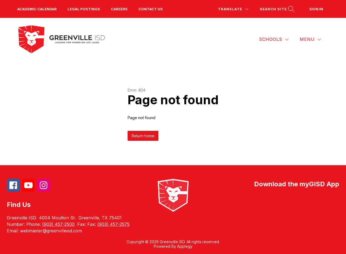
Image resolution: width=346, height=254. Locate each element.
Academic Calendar (37, 9)
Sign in (316, 9)
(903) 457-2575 (113, 224)
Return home (143, 135)
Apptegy (184, 246)
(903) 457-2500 (58, 224)
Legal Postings (84, 9)
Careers (119, 9)
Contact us (150, 9)
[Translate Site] (233, 9)
